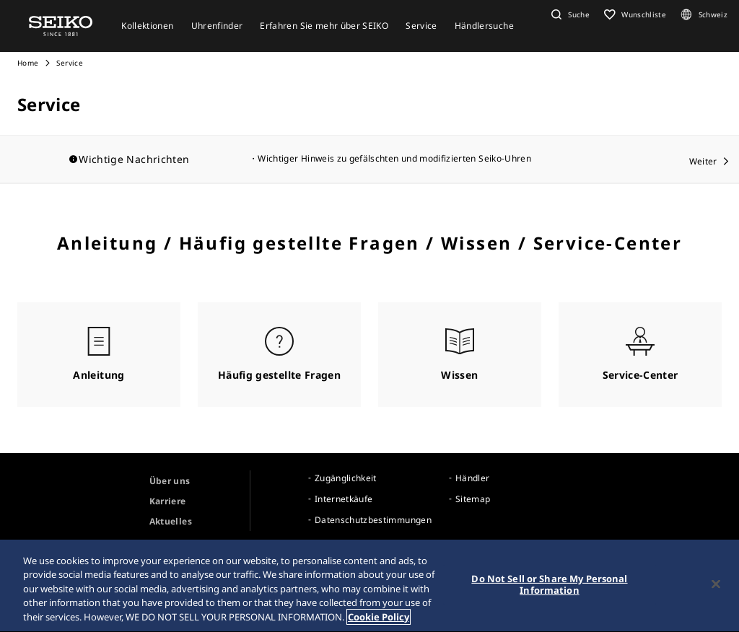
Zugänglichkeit (346, 478)
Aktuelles (170, 521)
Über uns (170, 481)
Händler (472, 478)
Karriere (167, 501)
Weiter (703, 161)
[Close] (716, 586)
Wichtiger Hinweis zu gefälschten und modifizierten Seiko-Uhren (394, 158)
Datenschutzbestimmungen (373, 520)
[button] (569, 14)
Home (27, 63)
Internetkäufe (344, 499)
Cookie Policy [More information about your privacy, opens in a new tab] (378, 619)
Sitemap (472, 499)
